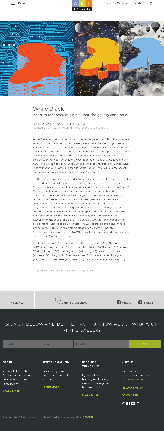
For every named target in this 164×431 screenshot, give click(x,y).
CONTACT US (130, 395)
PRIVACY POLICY (132, 387)
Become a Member (115, 3)
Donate (137, 3)
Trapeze (88, 417)
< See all (17, 302)
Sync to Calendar (70, 300)
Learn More (11, 391)
